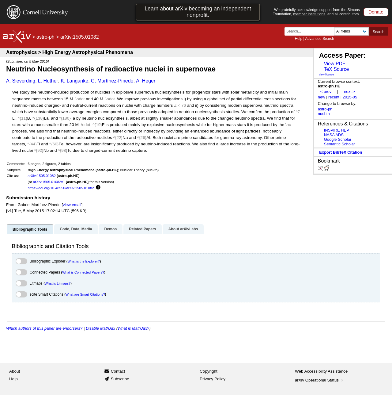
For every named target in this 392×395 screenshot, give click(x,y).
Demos (110, 229)
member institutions (309, 14)
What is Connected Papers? (83, 272)
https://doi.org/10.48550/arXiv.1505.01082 (61, 188)
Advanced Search (319, 38)
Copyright (208, 371)
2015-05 (350, 97)
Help (298, 38)
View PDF (334, 63)
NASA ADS (334, 134)
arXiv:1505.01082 (42, 176)
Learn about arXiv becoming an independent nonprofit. (198, 12)
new (321, 97)
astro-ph (45, 37)
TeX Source (336, 69)
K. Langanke (74, 80)
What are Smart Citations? (85, 294)
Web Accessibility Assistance (321, 371)
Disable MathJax (100, 328)
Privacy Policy (212, 379)
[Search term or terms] (311, 31)
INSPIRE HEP (336, 130)
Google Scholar (337, 139)
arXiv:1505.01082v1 (49, 182)
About (14, 371)
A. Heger (145, 80)
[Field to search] (351, 31)
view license (326, 74)
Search (378, 32)
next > (349, 91)
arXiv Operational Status (319, 380)
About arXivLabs (183, 229)
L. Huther (48, 80)
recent (333, 97)
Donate (375, 11)
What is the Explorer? (84, 261)
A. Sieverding (20, 80)
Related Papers (142, 229)
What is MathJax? (133, 328)
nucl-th (324, 113)
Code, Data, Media (76, 229)
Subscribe (120, 379)
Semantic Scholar (339, 144)
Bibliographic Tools (30, 229)
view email (72, 204)
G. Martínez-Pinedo (112, 80)
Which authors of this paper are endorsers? (44, 328)
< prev (325, 91)
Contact (118, 371)
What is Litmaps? (57, 283)
